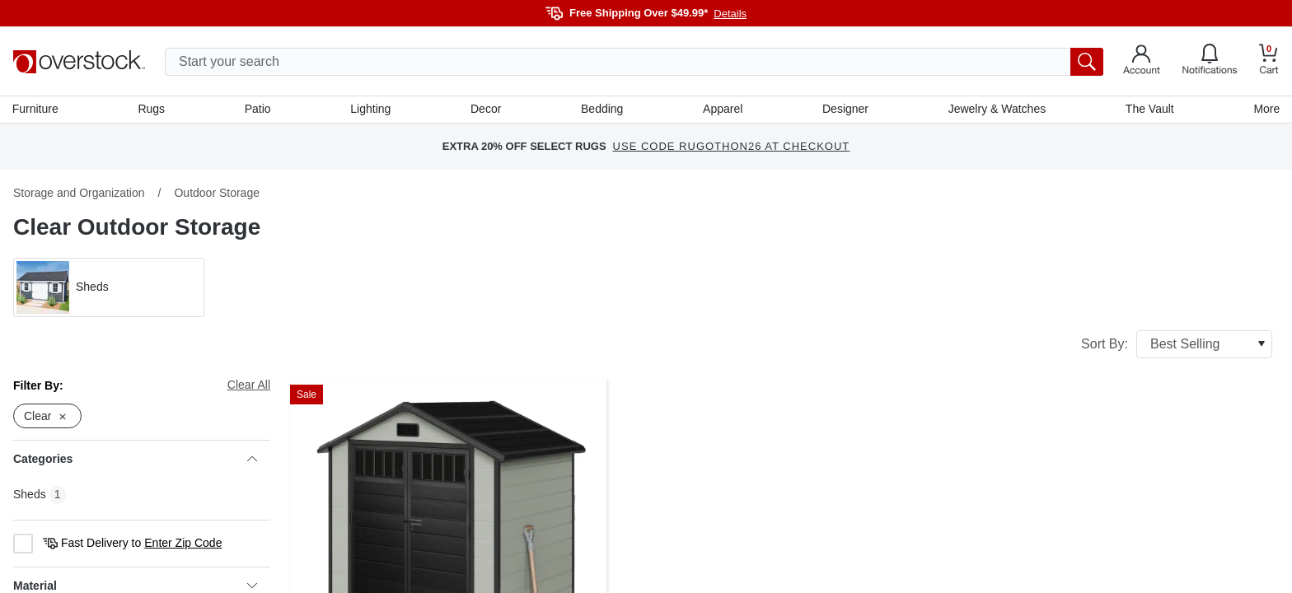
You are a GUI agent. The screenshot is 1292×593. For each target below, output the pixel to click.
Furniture (36, 109)
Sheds (29, 495)
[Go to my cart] (1269, 61)
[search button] (1086, 62)
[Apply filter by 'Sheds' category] (108, 288)
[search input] (634, 62)
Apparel (722, 109)
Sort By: (1176, 345)
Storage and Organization (79, 193)
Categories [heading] (135, 460)
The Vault (1149, 109)
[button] (108, 288)
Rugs (152, 109)
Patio (259, 109)
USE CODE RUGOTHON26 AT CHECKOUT (731, 148)
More (1265, 109)
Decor (485, 109)
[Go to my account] (1141, 61)
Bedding (602, 109)
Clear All (248, 385)
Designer (845, 109)
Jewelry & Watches (997, 109)
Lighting (371, 109)
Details (730, 13)
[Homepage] (79, 61)
